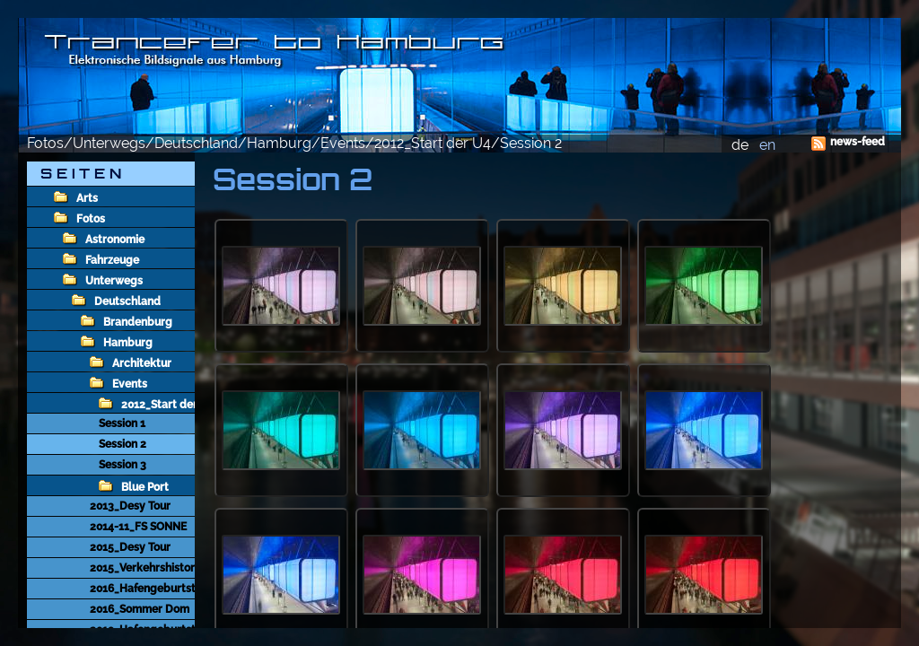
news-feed (857, 141)
